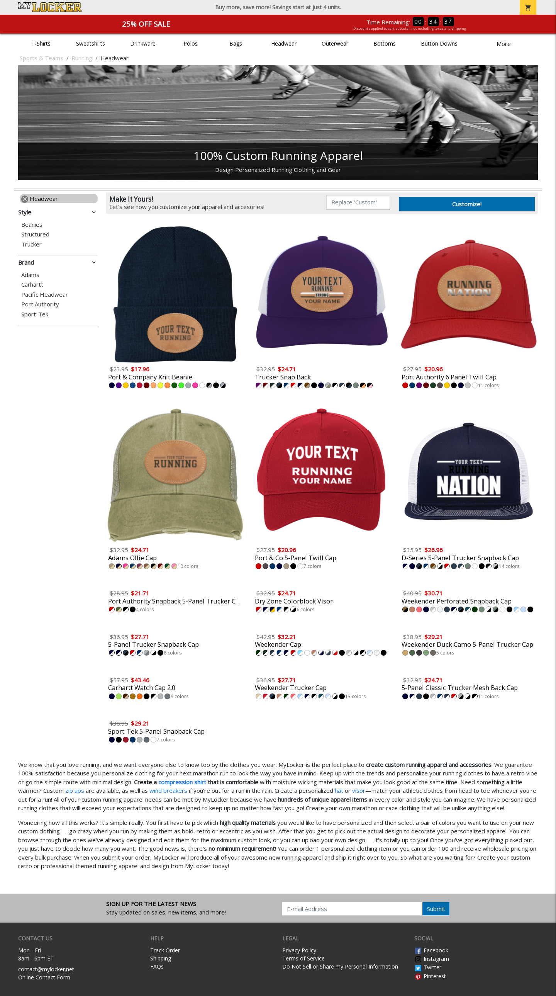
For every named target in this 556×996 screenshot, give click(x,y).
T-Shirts (41, 43)
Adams (30, 275)
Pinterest (430, 976)
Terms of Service (303, 958)
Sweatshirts (90, 43)
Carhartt (32, 284)
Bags (235, 43)
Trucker (31, 244)
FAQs (157, 966)
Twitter (427, 967)
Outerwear (335, 43)
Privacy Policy (299, 950)
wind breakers (168, 790)
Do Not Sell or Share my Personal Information (340, 966)
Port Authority (40, 304)
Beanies (31, 224)
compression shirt (182, 782)
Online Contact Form (44, 977)
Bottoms (384, 43)
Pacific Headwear (44, 294)
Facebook (431, 950)
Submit (436, 909)
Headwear (284, 43)
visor (358, 790)
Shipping (160, 958)
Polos (190, 43)
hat (339, 790)
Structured (35, 234)
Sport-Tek (34, 314)
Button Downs (439, 43)
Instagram (431, 958)
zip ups (74, 790)
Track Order (165, 950)
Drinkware (143, 43)
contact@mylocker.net (46, 969)
